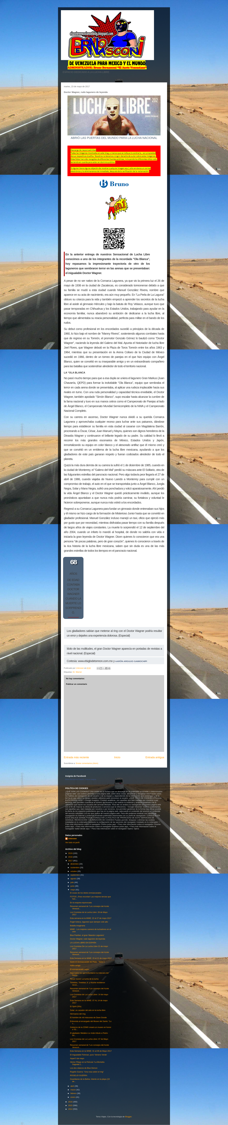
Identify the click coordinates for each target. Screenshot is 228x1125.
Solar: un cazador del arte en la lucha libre (87, 1010)
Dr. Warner (77, 672)
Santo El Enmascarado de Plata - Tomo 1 (87, 962)
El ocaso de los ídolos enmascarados (85, 893)
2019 (70, 853)
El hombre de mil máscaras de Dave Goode (88, 1017)
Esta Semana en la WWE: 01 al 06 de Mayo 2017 (91, 1051)
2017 (70, 861)
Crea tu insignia (90, 779)
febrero (74, 1093)
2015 (70, 1105)
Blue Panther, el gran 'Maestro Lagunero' (87, 935)
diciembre (75, 864)
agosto (74, 878)
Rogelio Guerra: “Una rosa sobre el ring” (87, 1072)
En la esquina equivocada (81, 903)
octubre (74, 871)
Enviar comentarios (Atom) (87, 763)
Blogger (128, 1117)
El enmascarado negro (79, 969)
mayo (73, 890)
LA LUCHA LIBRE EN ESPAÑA (83, 943)
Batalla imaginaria (77, 926)
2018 (70, 857)
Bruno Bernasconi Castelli (74, 779)
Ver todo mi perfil (72, 842)
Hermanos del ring (77, 1014)
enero (73, 1097)
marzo (73, 1090)
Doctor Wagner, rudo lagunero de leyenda (87, 939)
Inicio (117, 757)
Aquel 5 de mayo (77, 1058)
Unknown (72, 838)
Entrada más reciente (76, 757)
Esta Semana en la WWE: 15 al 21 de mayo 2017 (91, 958)
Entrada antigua (155, 757)
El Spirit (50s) (75, 1006)
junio (73, 886)
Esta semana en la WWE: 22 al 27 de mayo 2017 (90, 918)
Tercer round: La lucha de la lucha (84, 979)
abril (73, 1086)
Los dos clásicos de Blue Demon (83, 1068)
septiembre (75, 875)
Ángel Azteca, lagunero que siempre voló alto (89, 922)
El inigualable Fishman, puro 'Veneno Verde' (88, 1055)
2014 (70, 1109)
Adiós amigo (75, 965)
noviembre (75, 867)
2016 (70, 1102)
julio (72, 882)
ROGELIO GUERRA (78, 1075)
